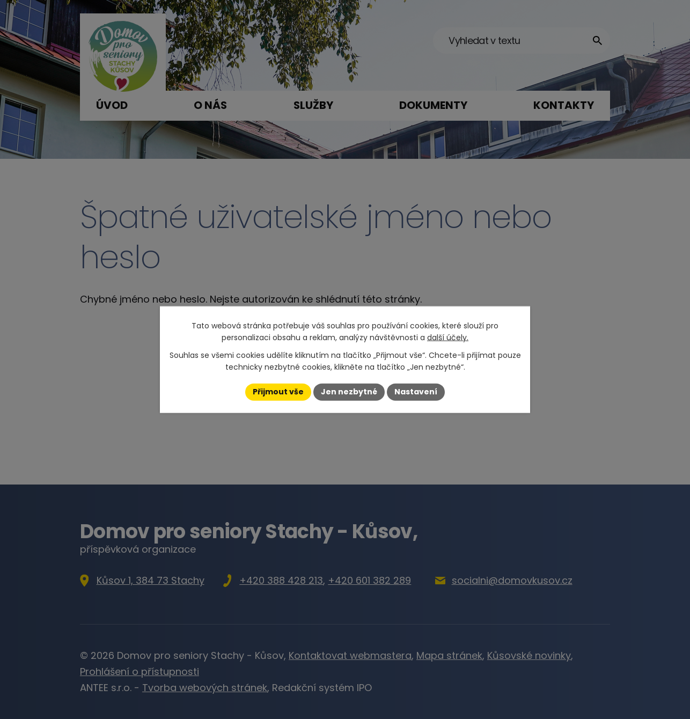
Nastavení (415, 391)
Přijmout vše (278, 391)
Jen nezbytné (349, 391)
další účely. (447, 337)
